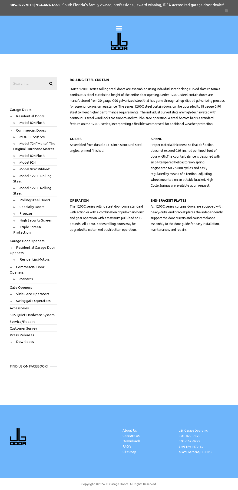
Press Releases (22, 335)
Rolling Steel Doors (35, 200)
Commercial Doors (31, 130)
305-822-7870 (189, 436)
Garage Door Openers (27, 241)
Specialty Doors (32, 207)
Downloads (25, 342)
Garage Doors (21, 110)
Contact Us (131, 436)
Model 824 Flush (32, 123)
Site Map (129, 452)
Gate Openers (21, 287)
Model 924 (28, 162)
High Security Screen (36, 220)
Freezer (26, 213)
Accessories (19, 308)
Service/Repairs (22, 322)
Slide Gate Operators (32, 294)
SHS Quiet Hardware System (32, 315)
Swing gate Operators (33, 301)
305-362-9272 (189, 441)
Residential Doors (30, 116)
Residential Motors (35, 259)
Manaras (26, 279)
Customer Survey (23, 328)
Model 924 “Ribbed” (35, 169)
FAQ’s (127, 446)
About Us (129, 430)
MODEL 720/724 (32, 137)
